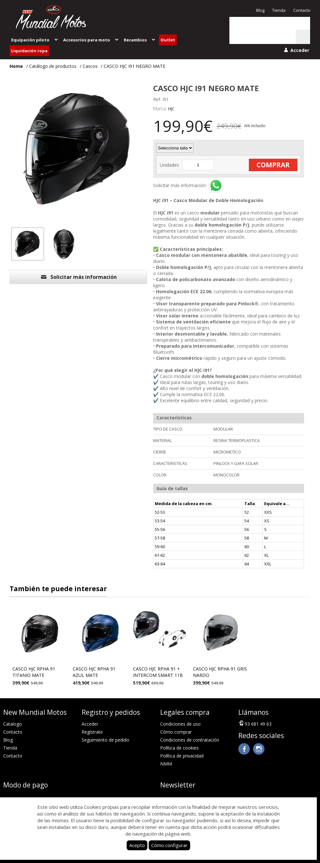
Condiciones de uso (180, 724)
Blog (260, 10)
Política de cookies (179, 748)
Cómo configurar (169, 845)
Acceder (90, 724)
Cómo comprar (176, 732)
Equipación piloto (35, 40)
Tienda (279, 10)
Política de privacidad (182, 756)
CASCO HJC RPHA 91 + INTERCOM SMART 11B (158, 672)
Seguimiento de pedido (105, 740)
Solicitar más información (78, 276)
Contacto (301, 10)
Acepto (137, 845)
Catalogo (12, 724)
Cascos (90, 66)
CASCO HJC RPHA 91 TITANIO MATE (33, 672)
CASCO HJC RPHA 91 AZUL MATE (94, 672)
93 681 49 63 (255, 723)
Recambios (140, 40)
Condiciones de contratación (189, 740)
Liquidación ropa (29, 51)
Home (16, 66)
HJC (171, 109)
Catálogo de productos (53, 66)
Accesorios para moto (91, 40)
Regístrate (92, 732)
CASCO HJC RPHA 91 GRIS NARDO (220, 672)
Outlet (167, 40)
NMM (166, 764)
